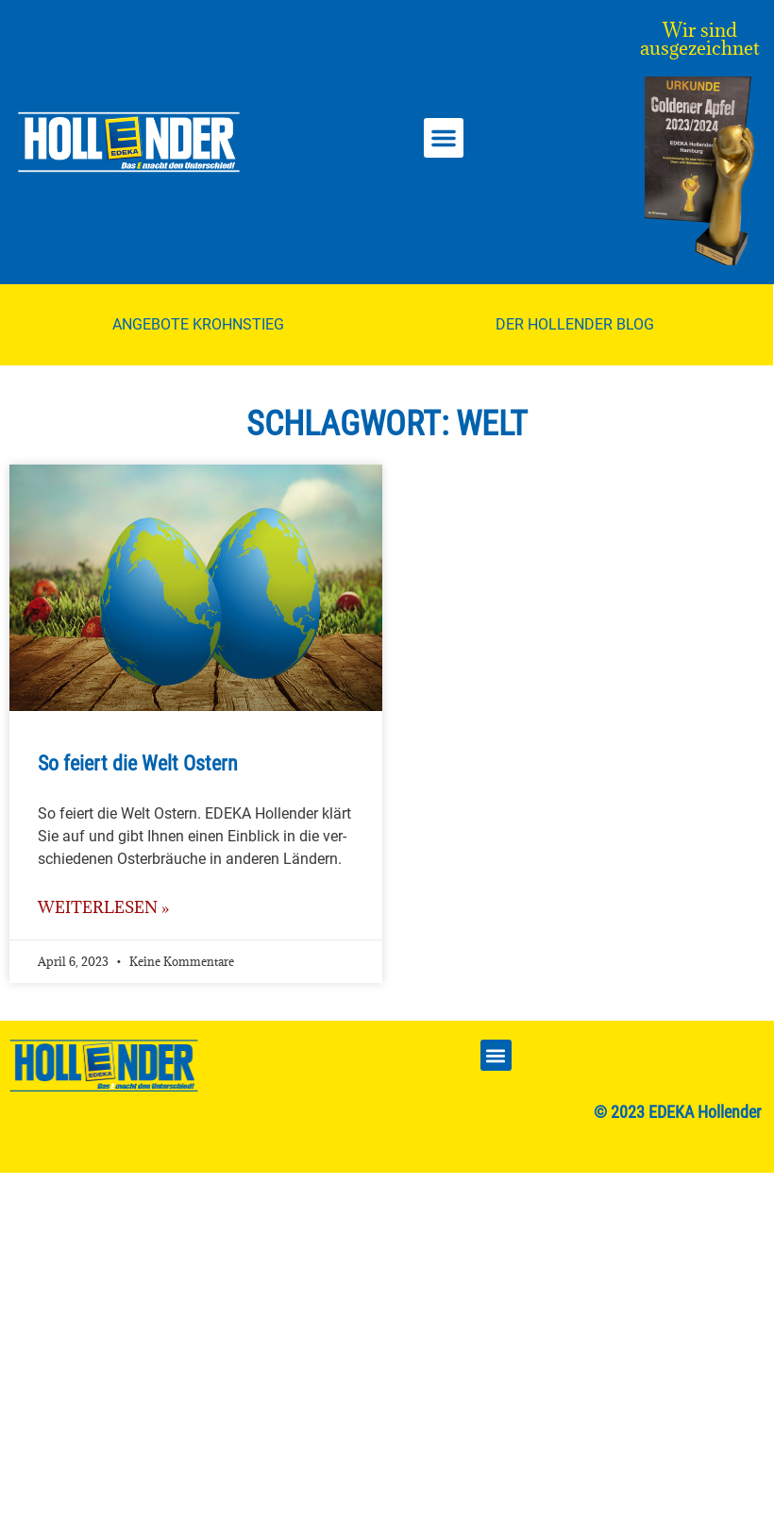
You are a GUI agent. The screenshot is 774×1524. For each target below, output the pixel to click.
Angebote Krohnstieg (198, 324)
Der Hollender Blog (575, 324)
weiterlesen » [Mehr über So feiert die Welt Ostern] (103, 907)
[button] (443, 138)
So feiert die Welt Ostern (138, 763)
